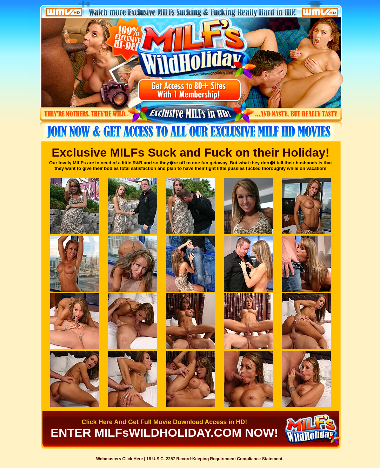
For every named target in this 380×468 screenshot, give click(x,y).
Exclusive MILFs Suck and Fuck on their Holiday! (190, 152)
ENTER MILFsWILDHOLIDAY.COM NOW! (164, 432)
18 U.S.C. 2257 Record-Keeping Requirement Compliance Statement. (215, 458)
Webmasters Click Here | (121, 458)
